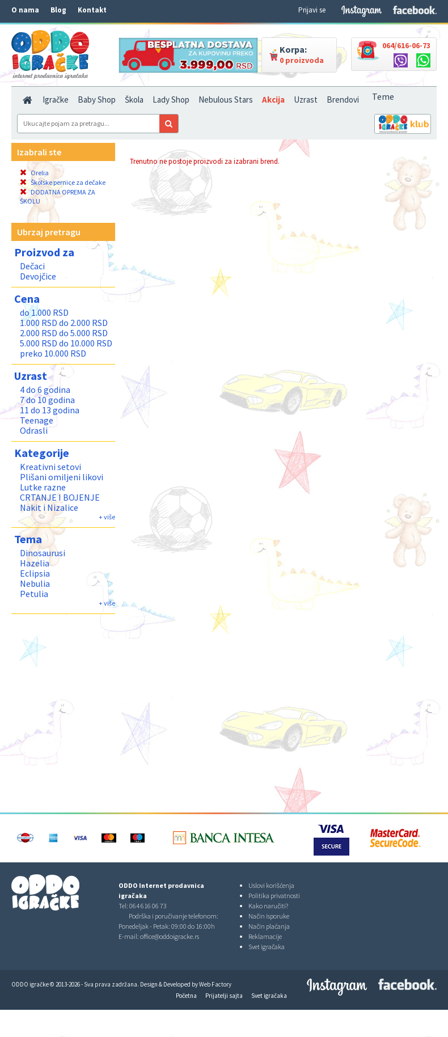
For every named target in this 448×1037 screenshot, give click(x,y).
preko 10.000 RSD (53, 353)
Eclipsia (35, 573)
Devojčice (38, 276)
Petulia (34, 594)
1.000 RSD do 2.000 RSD (64, 323)
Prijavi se (312, 10)
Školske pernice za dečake (62, 182)
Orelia (34, 172)
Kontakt (92, 10)
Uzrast (306, 99)
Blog (58, 10)
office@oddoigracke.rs (169, 936)
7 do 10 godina (47, 400)
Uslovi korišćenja (271, 885)
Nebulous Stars (225, 99)
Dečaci (32, 266)
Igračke (56, 99)
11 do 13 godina (49, 410)
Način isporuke (268, 916)
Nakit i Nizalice (49, 507)
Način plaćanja (269, 926)
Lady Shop (171, 99)
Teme (383, 96)
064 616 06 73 (148, 905)
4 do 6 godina (45, 389)
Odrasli (34, 430)
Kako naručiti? (268, 905)
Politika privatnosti (274, 895)
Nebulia (35, 583)
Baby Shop (97, 99)
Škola (134, 99)
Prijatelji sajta (224, 996)
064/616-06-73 (406, 45)
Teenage (36, 420)
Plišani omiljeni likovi (61, 477)
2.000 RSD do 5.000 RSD (64, 333)
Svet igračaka (266, 946)
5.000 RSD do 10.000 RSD (66, 343)
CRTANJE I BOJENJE (60, 497)
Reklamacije (265, 936)
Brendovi (343, 99)
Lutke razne (43, 487)
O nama (25, 10)
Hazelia (34, 563)
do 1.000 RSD (44, 312)
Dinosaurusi (42, 553)
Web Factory (215, 984)
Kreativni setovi (50, 467)
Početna (186, 996)
